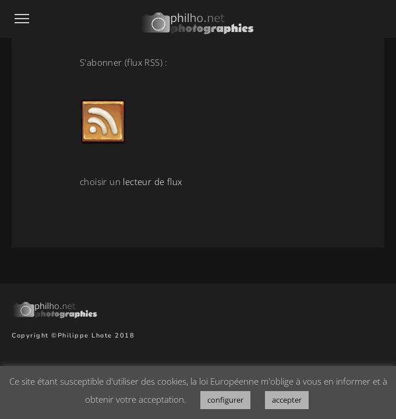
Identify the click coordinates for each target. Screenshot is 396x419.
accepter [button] (287, 400)
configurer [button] (225, 400)
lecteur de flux (152, 181)
